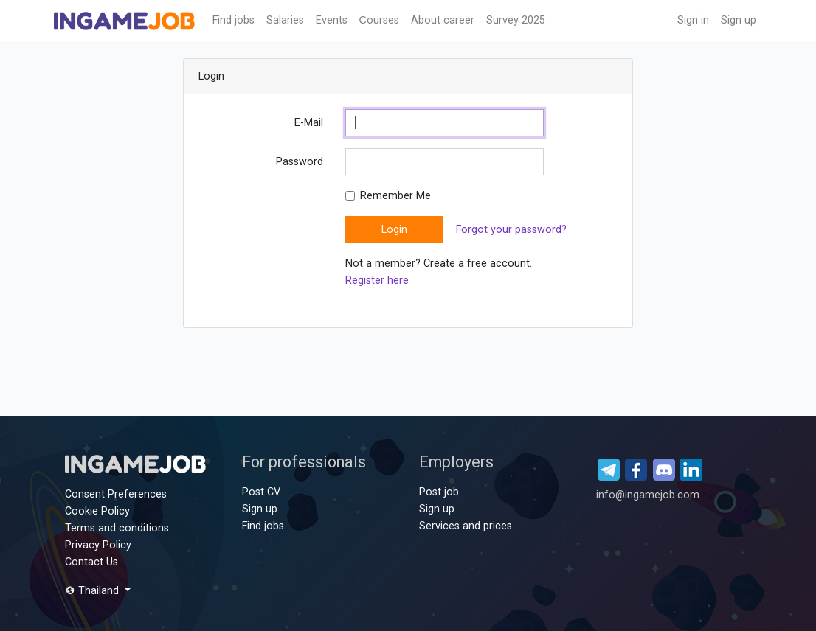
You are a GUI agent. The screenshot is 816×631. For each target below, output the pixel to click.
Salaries (285, 20)
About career (442, 20)
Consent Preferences (116, 494)
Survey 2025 (515, 20)
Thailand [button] (93, 591)
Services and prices (465, 526)
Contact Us (91, 562)
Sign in (693, 20)
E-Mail (308, 122)
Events (332, 20)
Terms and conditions (117, 528)
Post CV (261, 492)
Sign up (738, 20)
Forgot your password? (511, 229)
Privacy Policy (98, 545)
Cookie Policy (97, 511)
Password (299, 162)
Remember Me (395, 195)
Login (394, 229)
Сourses (379, 20)
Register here (377, 280)
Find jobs (233, 20)
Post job (439, 492)
